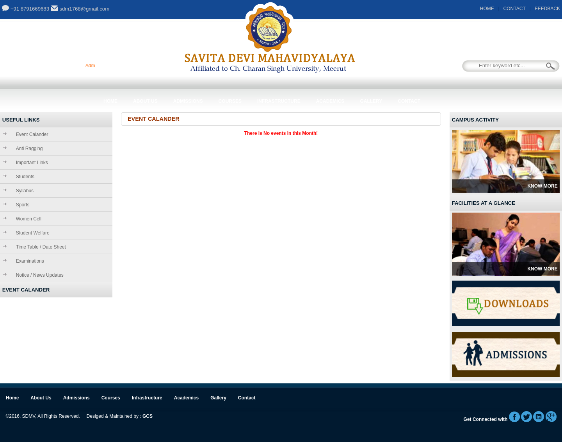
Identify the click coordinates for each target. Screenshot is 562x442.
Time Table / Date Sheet (41, 247)
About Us (145, 101)
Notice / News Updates (40, 275)
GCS (147, 416)
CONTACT (514, 8)
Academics (330, 101)
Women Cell (28, 219)
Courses (230, 101)
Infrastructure (279, 101)
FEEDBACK (547, 8)
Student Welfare (33, 233)
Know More (542, 186)
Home (110, 101)
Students (25, 176)
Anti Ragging (29, 148)
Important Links (32, 162)
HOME (487, 8)
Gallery (371, 101)
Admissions (188, 101)
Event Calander (32, 134)
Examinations (30, 261)
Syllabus (25, 190)
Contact (409, 101)
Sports (23, 205)
